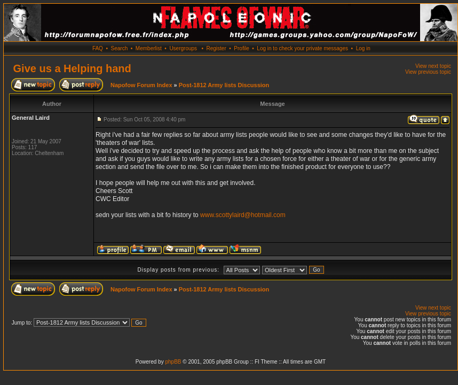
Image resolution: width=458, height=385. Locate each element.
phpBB (173, 362)
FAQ (97, 48)
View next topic (433, 66)
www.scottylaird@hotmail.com (243, 215)
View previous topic (428, 72)
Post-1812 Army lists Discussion (224, 85)
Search (119, 48)
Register (216, 48)
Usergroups (183, 48)
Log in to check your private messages (302, 48)
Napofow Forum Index (141, 85)
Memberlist (149, 48)
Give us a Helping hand (72, 68)
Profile (241, 48)
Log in (363, 48)
